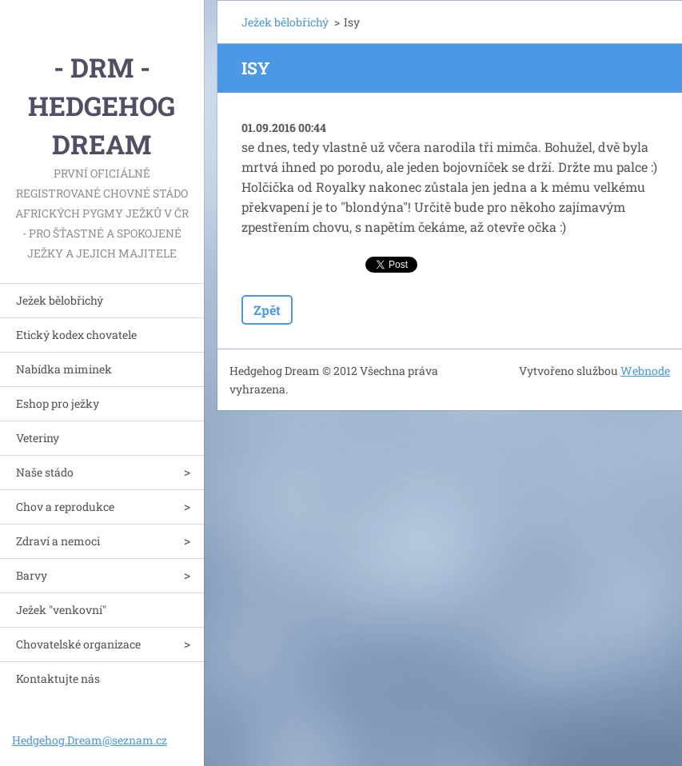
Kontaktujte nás (58, 678)
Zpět (267, 309)
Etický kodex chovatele (76, 334)
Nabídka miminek (64, 369)
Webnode (645, 370)
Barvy (31, 575)
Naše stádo (45, 472)
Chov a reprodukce (65, 506)
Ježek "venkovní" (61, 609)
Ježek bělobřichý (59, 300)
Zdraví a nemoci (58, 541)
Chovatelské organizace (78, 644)
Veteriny (37, 437)
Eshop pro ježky (57, 403)
